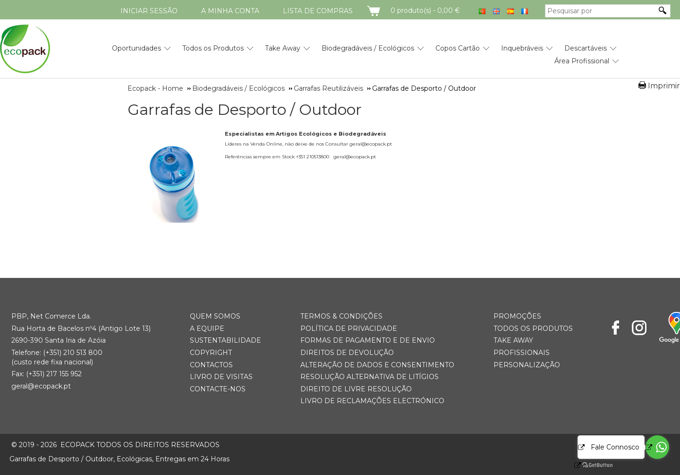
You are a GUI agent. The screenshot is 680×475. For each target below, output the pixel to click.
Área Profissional (581, 61)
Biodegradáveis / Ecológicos (368, 48)
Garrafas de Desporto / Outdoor (245, 110)
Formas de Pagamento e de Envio (367, 340)
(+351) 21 (56, 352)
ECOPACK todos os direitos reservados (115, 444)
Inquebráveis (522, 48)
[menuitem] (136, 44)
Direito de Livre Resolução (356, 389)
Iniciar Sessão (149, 11)
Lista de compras (318, 11)
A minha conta (230, 11)
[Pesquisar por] (600, 11)
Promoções (517, 316)
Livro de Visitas (221, 376)
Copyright (211, 352)
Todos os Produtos (213, 48)
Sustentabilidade (225, 340)
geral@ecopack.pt (41, 386)
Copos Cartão (457, 48)
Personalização (526, 365)
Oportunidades (136, 48)
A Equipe (207, 328)
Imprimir (664, 85)
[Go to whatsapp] (657, 447)
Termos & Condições (341, 316)
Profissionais (521, 352)
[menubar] (354, 51)
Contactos (211, 365)
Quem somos (215, 316)
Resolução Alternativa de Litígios (369, 376)
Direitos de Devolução (347, 352)
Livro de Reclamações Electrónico (372, 401)
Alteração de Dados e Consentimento (377, 365)
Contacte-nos (218, 389)
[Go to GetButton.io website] (589, 465)
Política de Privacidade (348, 328)
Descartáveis (585, 48)
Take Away (282, 48)
